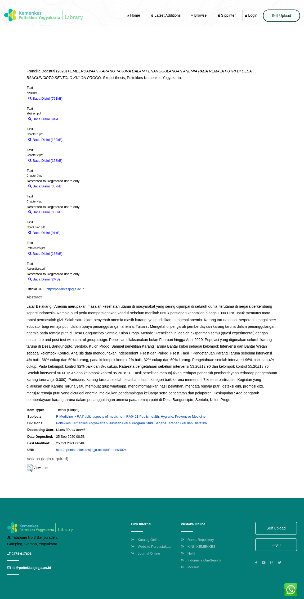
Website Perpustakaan (151, 547)
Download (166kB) (79, 254)
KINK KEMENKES (198, 547)
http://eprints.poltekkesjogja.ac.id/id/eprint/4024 (91, 450)
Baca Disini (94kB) (44, 119)
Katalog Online (145, 540)
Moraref (190, 567)
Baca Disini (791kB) (45, 98)
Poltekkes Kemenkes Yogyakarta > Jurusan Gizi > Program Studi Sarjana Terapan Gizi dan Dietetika (131, 423)
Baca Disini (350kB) (45, 212)
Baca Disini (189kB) (45, 140)
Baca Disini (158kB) (45, 161)
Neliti (188, 553)
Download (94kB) (76, 119)
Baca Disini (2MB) (44, 279)
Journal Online (145, 553)
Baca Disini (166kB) (45, 254)
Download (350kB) (79, 212)
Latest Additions (166, 15)
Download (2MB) (75, 279)
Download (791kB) (79, 98)
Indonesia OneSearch (201, 560)
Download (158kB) (79, 161)
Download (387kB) (79, 186)
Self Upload (281, 15)
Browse (199, 15)
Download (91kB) (76, 233)
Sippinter (227, 15)
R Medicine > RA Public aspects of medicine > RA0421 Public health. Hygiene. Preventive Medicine (130, 416)
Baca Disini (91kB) (44, 233)
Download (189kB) (79, 140)
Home (134, 15)
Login (251, 15)
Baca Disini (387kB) (45, 186)
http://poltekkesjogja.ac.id (65, 289)
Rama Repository (197, 540)
